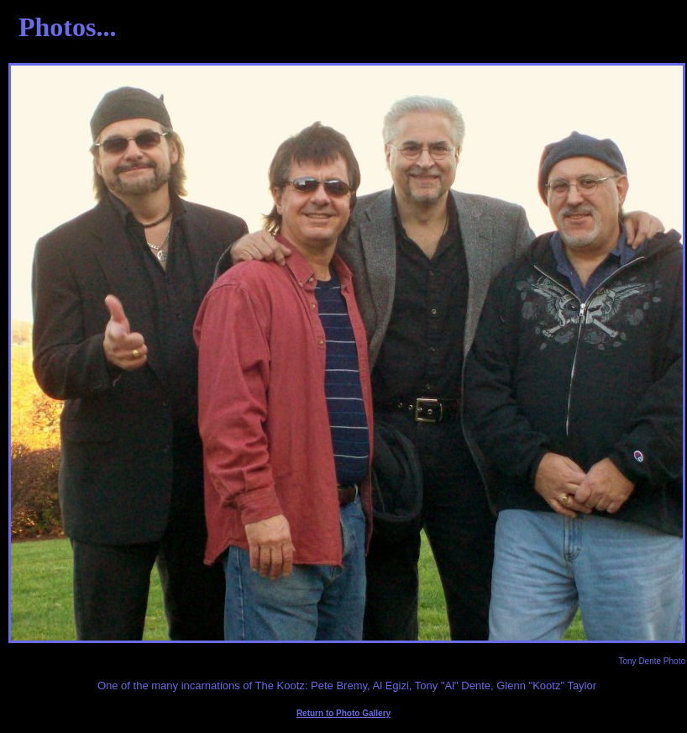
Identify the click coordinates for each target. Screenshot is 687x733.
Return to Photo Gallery (343, 713)
